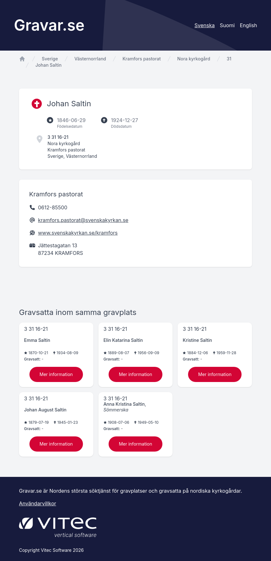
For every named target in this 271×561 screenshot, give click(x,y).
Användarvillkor (37, 503)
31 (229, 58)
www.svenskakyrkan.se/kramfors (78, 233)
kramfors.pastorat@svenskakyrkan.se (83, 220)
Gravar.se (49, 25)
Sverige (50, 58)
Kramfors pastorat (142, 58)
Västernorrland (90, 58)
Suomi (227, 25)
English (248, 25)
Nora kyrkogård (193, 58)
